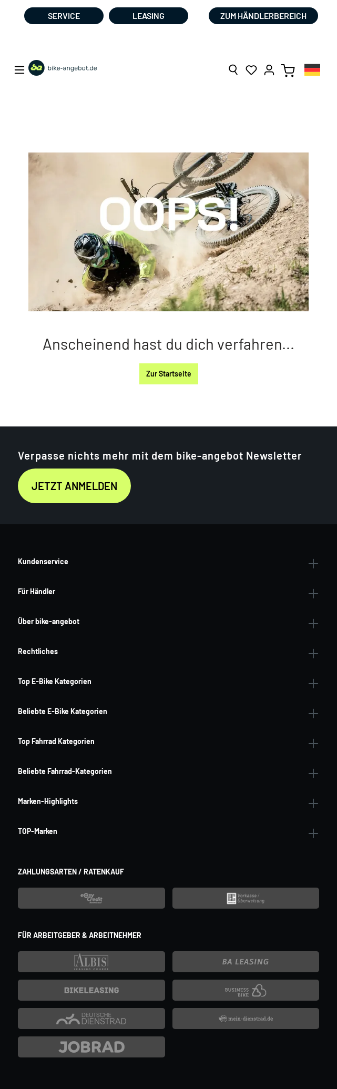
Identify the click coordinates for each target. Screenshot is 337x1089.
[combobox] (312, 69)
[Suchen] (233, 70)
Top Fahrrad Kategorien (56, 741)
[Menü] (19, 70)
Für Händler (36, 591)
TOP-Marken (37, 831)
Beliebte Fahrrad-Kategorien (65, 771)
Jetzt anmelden (74, 486)
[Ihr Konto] (269, 70)
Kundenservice (43, 561)
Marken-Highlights (48, 801)
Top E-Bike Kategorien (54, 681)
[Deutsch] (312, 69)
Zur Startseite (168, 373)
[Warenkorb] (288, 70)
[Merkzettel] (251, 70)
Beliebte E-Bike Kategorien (62, 711)
